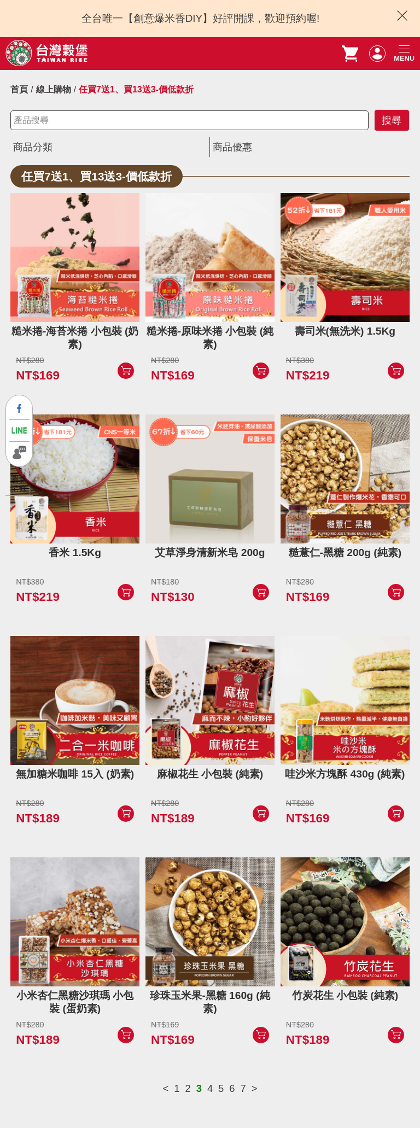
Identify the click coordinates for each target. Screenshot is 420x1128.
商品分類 (34, 147)
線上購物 (53, 89)
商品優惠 (233, 147)
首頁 (19, 89)
